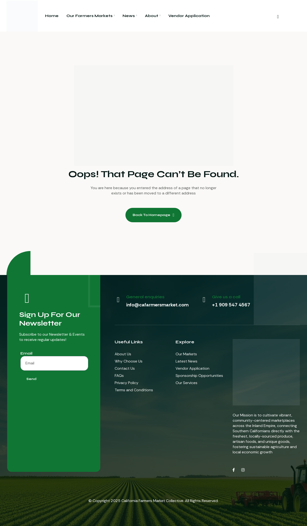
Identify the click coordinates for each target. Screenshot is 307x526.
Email (26, 353)
